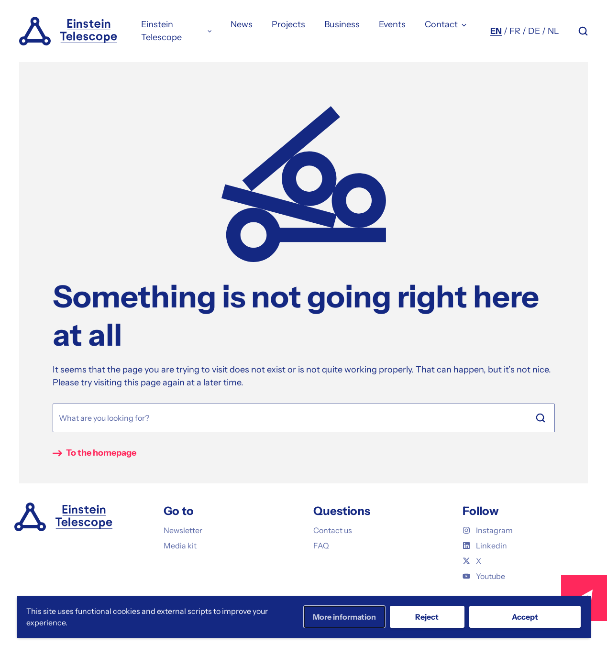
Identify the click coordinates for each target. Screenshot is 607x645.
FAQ (321, 545)
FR (514, 31)
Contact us (332, 530)
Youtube (484, 576)
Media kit (180, 545)
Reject (427, 617)
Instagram (488, 530)
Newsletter (183, 530)
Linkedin (485, 545)
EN (496, 31)
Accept (525, 617)
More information (344, 617)
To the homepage (101, 453)
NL (553, 31)
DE (534, 31)
